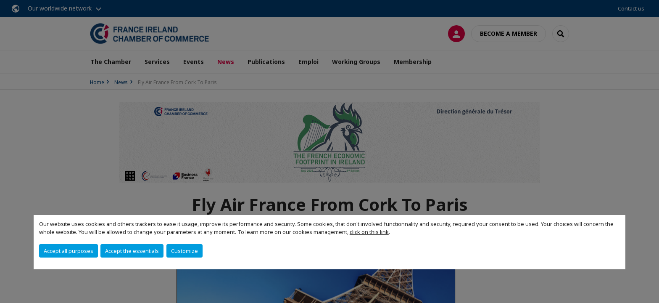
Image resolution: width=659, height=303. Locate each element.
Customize (184, 251)
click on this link (369, 232)
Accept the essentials (132, 251)
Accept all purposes (68, 251)
